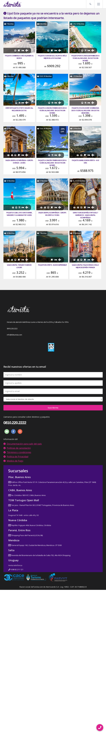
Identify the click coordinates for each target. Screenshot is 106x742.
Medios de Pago (15, 460)
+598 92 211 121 (15, 569)
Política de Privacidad (17, 456)
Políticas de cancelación (19, 448)
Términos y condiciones (19, 452)
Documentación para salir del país (24, 443)
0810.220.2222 (12, 328)
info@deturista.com (14, 334)
